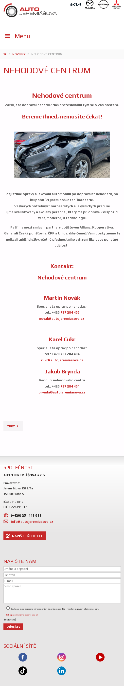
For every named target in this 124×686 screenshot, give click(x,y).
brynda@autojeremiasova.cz (62, 392)
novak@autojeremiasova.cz (61, 318)
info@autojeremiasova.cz (32, 522)
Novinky (18, 54)
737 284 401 (70, 386)
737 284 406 (70, 312)
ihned (50, 116)
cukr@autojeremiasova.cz (62, 360)
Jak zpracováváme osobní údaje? (22, 615)
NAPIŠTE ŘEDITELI (27, 536)
